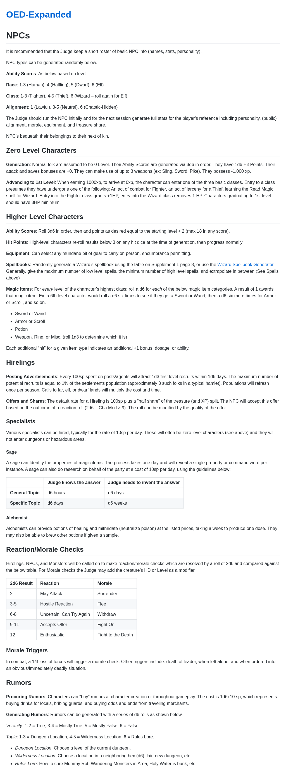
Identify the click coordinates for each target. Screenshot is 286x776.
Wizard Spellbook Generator (245, 264)
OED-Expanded (38, 14)
